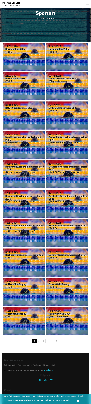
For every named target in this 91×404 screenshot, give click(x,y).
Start (45, 23)
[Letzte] (56, 341)
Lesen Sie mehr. (63, 400)
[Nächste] (52, 341)
